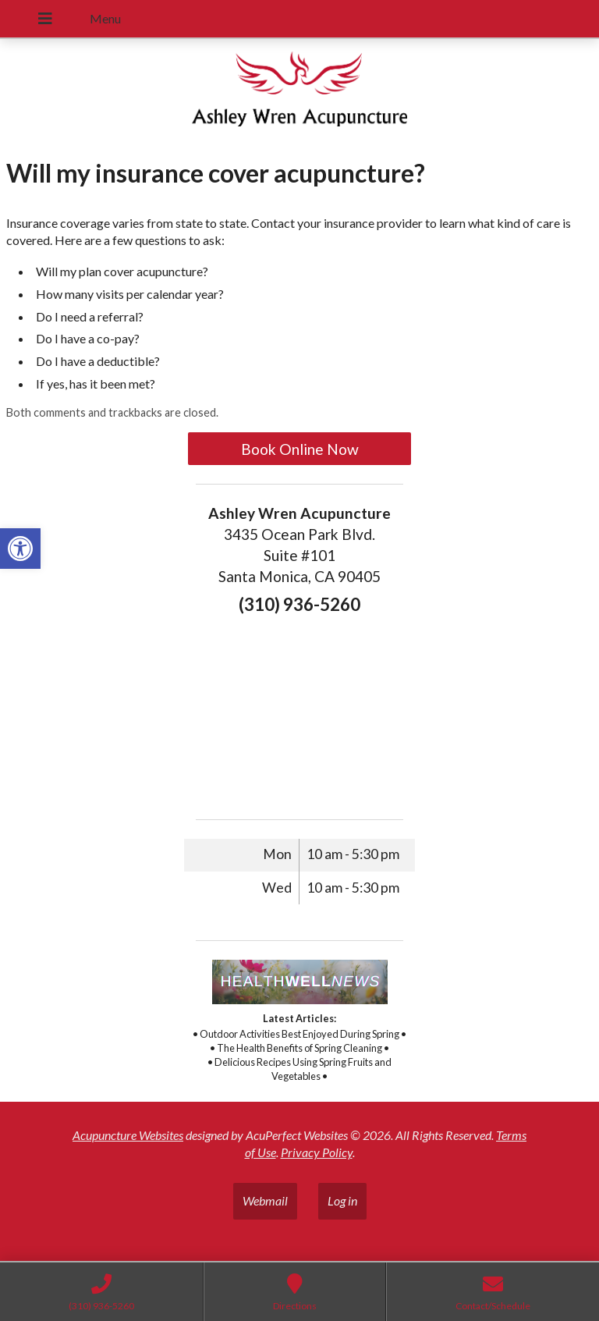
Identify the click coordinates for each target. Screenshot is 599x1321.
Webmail (265, 1200)
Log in (342, 1200)
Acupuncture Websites (128, 1134)
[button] (20, 548)
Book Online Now (300, 449)
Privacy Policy (317, 1152)
